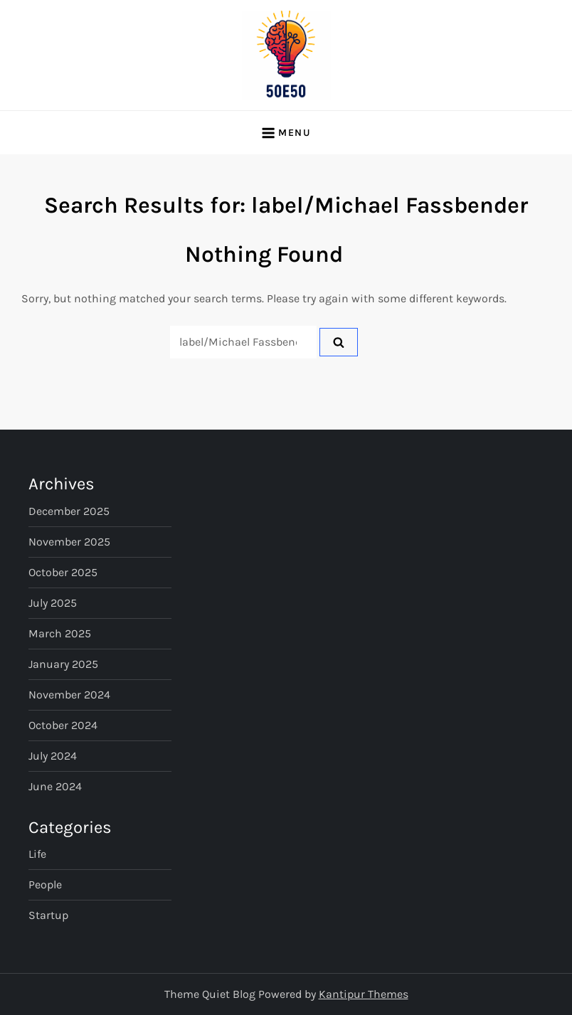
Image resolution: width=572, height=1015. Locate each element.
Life (37, 854)
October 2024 (62, 725)
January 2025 (63, 664)
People (45, 884)
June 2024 (55, 786)
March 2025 (59, 633)
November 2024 (69, 694)
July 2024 (52, 755)
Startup (48, 915)
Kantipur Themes (363, 994)
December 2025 (69, 511)
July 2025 (52, 603)
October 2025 (62, 572)
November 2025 (69, 541)
